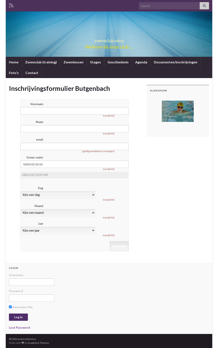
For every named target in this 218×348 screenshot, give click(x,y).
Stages (95, 62)
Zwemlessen (73, 62)
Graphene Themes (38, 342)
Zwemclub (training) (41, 62)
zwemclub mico (109, 40)
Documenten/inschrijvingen (175, 62)
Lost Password (19, 327)
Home (14, 62)
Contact (31, 73)
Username (16, 275)
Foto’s (14, 73)
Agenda (141, 62)
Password (16, 291)
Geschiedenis (118, 62)
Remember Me (21, 307)
